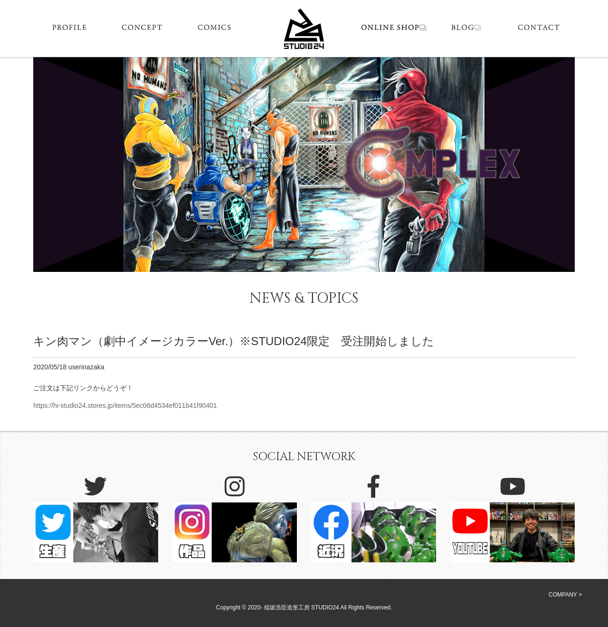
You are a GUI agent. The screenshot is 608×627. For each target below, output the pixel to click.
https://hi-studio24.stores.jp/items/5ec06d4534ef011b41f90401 (125, 405)
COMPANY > (565, 594)
